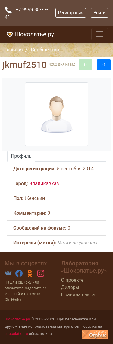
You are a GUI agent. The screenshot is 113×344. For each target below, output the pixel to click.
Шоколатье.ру (29, 34)
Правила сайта (78, 294)
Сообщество (45, 50)
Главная (14, 50)
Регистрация (70, 12)
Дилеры (70, 287)
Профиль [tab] (21, 156)
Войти (99, 12)
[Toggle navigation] (99, 34)
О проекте (72, 280)
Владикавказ (44, 183)
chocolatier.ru (16, 333)
